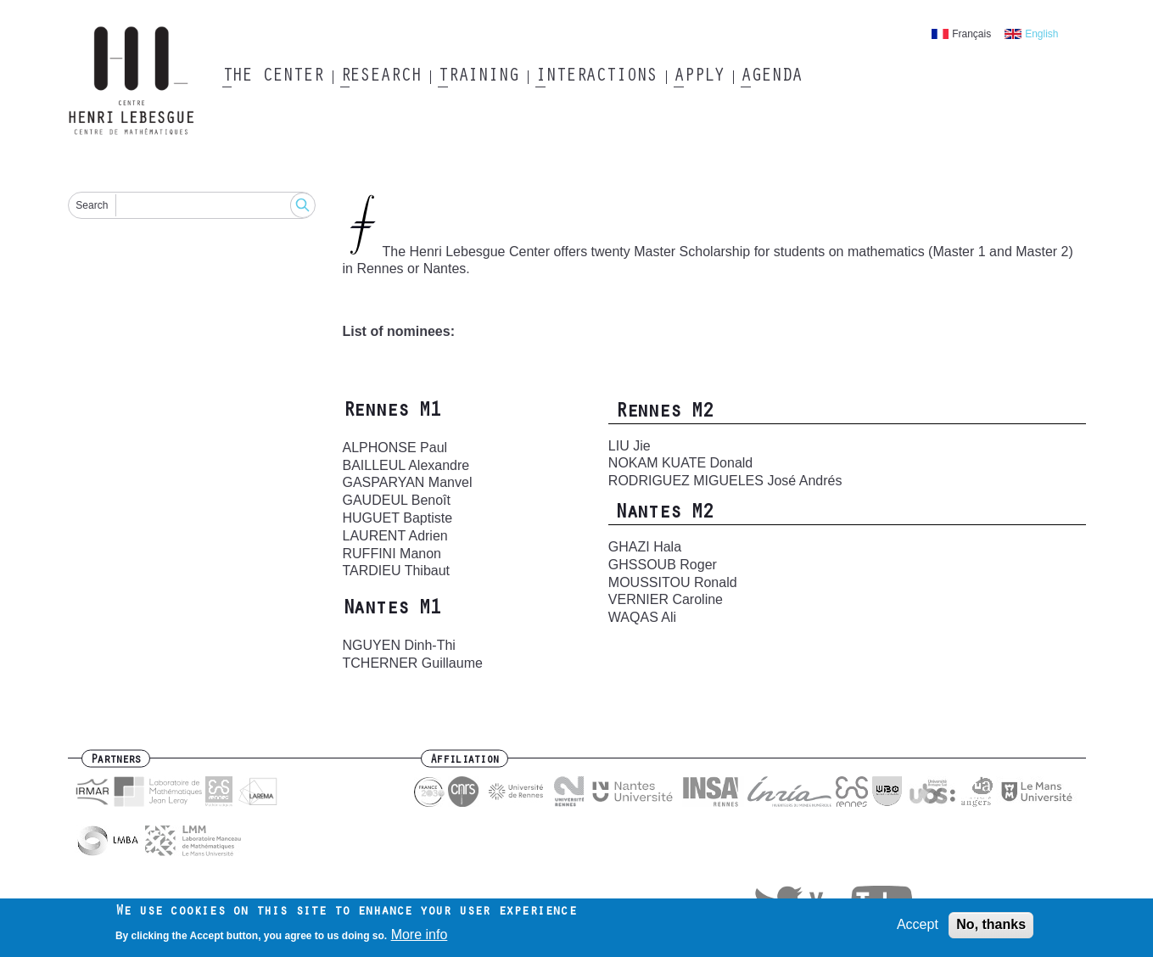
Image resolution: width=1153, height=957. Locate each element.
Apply (699, 77)
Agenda (771, 77)
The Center (272, 77)
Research (380, 77)
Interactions (596, 77)
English (1041, 34)
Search (92, 205)
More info (419, 935)
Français (971, 34)
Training (478, 77)
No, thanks (991, 926)
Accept (917, 926)
